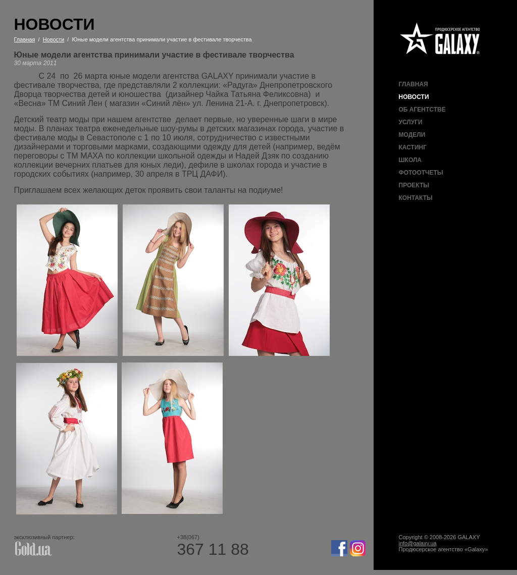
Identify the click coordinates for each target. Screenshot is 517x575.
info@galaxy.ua (418, 543)
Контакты (416, 197)
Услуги (411, 122)
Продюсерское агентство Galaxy (440, 39)
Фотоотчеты (421, 172)
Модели (412, 134)
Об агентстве (422, 109)
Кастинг (413, 147)
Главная (413, 84)
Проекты (414, 185)
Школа (410, 160)
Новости (414, 96)
